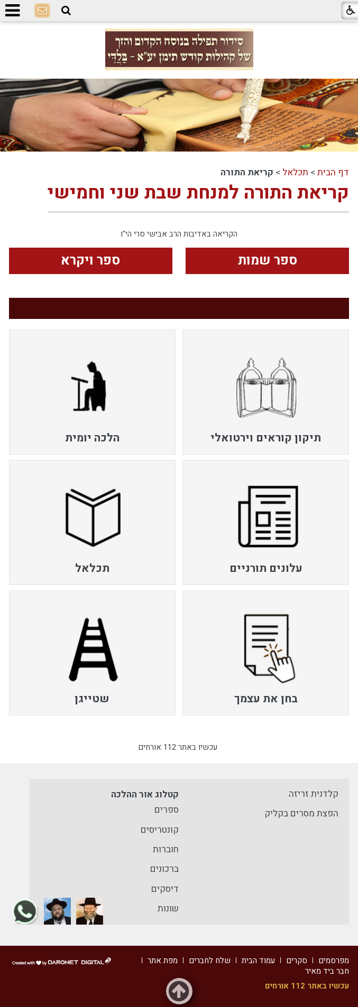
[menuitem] (265, 392)
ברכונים (164, 869)
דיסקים (165, 889)
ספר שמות (267, 260)
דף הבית (333, 172)
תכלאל (295, 172)
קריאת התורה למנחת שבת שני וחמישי (198, 192)
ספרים (166, 809)
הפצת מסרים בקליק (301, 813)
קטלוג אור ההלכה (145, 794)
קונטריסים (160, 829)
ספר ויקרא (90, 260)
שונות (168, 908)
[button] (66, 10)
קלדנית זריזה (313, 794)
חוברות (166, 849)
